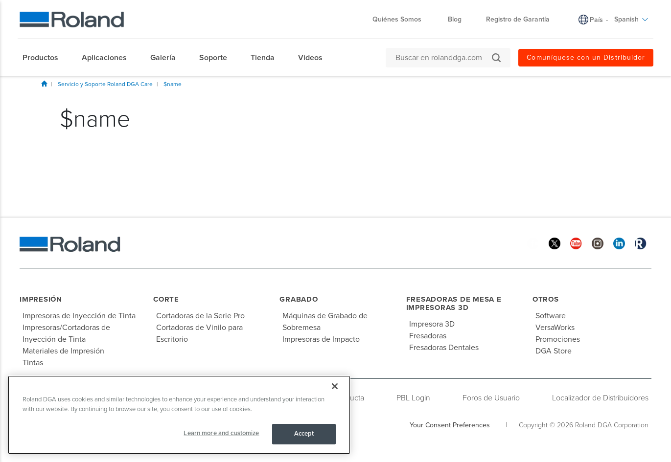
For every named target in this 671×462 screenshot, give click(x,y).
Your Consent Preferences (450, 425)
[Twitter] (554, 242)
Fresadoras (427, 336)
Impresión (41, 299)
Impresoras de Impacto (321, 339)
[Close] (335, 386)
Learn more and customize (221, 433)
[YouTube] (576, 242)
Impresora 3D (432, 324)
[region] (179, 414)
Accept (304, 434)
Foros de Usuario (491, 398)
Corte (166, 299)
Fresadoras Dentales (444, 347)
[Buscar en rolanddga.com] (443, 58)
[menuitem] (45, 57)
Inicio (44, 84)
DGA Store (553, 351)
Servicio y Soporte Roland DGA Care (105, 84)
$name (172, 84)
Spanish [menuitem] (631, 19)
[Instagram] (597, 242)
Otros (545, 299)
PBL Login (413, 398)
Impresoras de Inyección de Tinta (79, 316)
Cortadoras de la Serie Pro (200, 316)
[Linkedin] (619, 242)
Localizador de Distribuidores (600, 398)
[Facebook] (533, 242)
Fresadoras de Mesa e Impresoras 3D (454, 303)
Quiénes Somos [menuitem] (401, 19)
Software (550, 316)
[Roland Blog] (641, 242)
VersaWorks (555, 327)
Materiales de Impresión (63, 351)
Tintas (33, 363)
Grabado (298, 299)
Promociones (557, 339)
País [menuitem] (596, 20)
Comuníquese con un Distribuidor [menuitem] (586, 57)
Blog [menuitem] (455, 19)
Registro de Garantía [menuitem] (518, 19)
